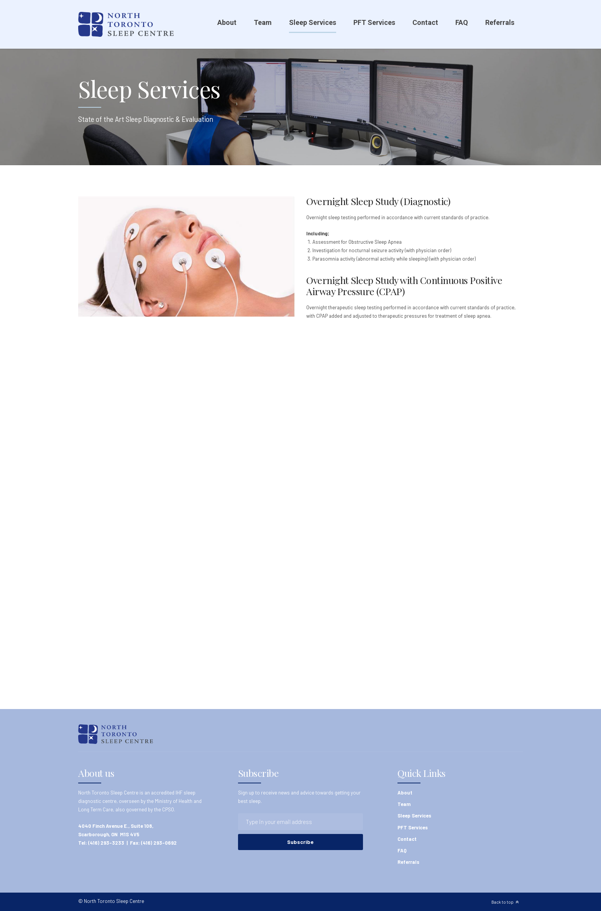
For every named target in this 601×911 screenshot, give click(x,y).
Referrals (499, 22)
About (226, 22)
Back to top (502, 902)
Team (263, 22)
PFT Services (374, 22)
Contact (425, 22)
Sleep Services (312, 22)
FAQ (461, 22)
